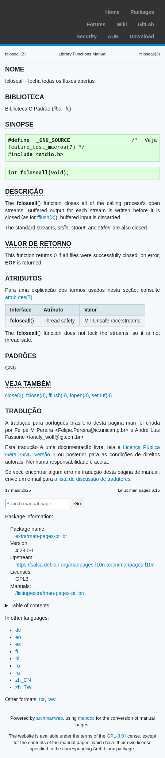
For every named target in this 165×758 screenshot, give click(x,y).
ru (17, 673)
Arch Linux (40, 11)
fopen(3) (79, 395)
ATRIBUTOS (23, 278)
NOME (14, 69)
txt (42, 699)
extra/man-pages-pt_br (41, 536)
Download (142, 36)
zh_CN (23, 680)
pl (17, 658)
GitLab (146, 24)
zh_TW (23, 687)
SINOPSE (19, 124)
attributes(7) (18, 297)
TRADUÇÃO (23, 411)
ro (17, 666)
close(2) (14, 395)
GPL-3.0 (115, 736)
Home (112, 12)
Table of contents (30, 605)
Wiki (121, 24)
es (18, 644)
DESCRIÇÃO (24, 191)
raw (51, 699)
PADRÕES (20, 356)
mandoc (86, 718)
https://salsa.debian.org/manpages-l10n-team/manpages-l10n (84, 565)
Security (87, 36)
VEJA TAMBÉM (28, 383)
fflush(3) (46, 217)
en (18, 637)
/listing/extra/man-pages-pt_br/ (49, 593)
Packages (142, 12)
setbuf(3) (102, 395)
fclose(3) (36, 395)
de (18, 630)
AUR (113, 36)
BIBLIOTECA (24, 97)
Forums (96, 24)
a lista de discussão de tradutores (92, 479)
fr (17, 651)
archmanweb (49, 718)
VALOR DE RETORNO (38, 243)
